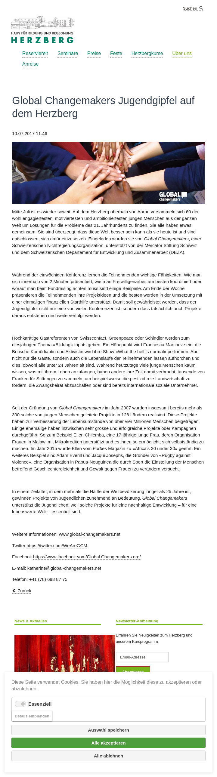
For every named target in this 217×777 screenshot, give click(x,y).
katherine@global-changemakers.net (64, 568)
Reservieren (35, 53)
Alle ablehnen (108, 755)
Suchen (201, 8)
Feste (116, 53)
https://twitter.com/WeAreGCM (56, 545)
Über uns (182, 53)
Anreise (30, 63)
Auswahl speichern (108, 729)
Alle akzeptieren (108, 742)
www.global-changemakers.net (89, 534)
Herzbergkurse (147, 53)
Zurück (24, 590)
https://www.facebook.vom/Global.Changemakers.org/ (87, 556)
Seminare (67, 53)
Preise (94, 53)
